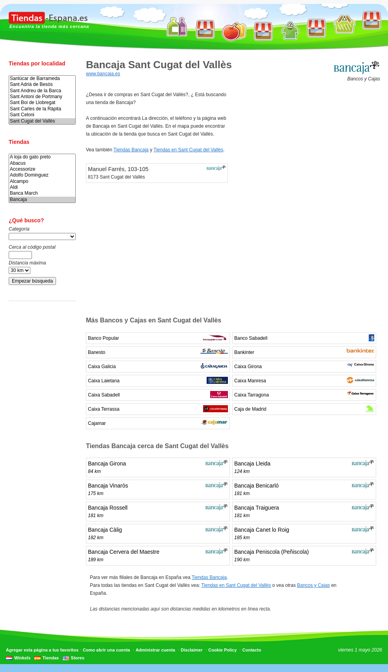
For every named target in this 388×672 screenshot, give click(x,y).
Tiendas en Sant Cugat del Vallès (188, 150)
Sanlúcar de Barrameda (42, 79)
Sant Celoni (42, 115)
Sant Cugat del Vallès (42, 121)
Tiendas (51, 657)
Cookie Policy (222, 650)
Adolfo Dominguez (42, 175)
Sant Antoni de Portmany (42, 97)
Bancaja (42, 200)
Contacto (251, 650)
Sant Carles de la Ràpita (42, 109)
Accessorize (42, 169)
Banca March (42, 193)
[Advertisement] (40, 431)
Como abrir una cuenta (106, 650)
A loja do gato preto (42, 157)
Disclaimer (192, 650)
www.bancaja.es (103, 73)
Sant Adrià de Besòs (42, 84)
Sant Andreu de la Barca (42, 91)
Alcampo (42, 181)
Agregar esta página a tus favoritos (42, 650)
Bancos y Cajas (313, 585)
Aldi (42, 187)
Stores (77, 657)
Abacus (42, 163)
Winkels (22, 657)
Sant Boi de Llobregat (42, 103)
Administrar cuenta (155, 650)
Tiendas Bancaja (131, 150)
